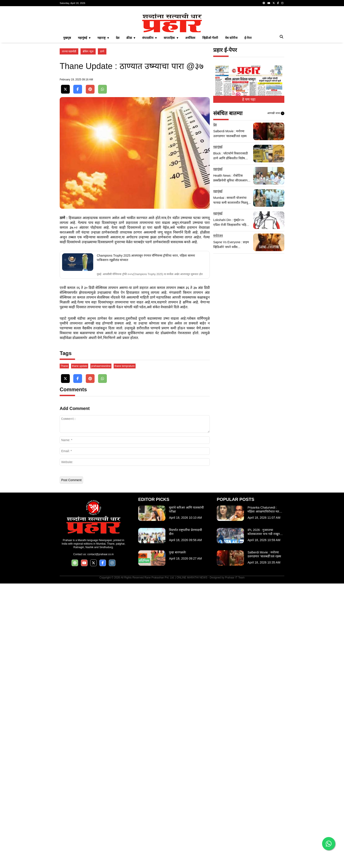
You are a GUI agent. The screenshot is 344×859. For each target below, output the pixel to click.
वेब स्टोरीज (231, 38)
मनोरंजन (218, 235)
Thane (64, 366)
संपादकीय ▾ (149, 38)
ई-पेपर (248, 38)
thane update (79, 366)
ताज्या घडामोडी (69, 51)
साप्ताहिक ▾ (171, 38)
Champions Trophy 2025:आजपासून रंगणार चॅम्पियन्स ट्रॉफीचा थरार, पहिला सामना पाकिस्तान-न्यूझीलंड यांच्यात (146, 258)
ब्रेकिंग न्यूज (88, 51)
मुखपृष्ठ (67, 38)
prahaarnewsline (101, 366)
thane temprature (124, 366)
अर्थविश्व (190, 38)
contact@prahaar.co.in (100, 554)
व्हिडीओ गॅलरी (210, 38)
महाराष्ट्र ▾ (103, 38)
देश (117, 38)
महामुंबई (217, 147)
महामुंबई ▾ (84, 38)
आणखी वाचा (275, 113)
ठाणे (102, 51)
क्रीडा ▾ (130, 38)
